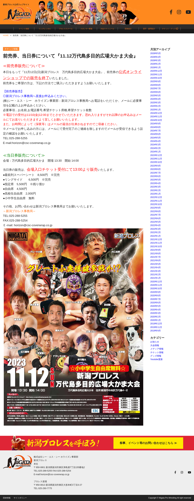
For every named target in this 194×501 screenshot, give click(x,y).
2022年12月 (156, 197)
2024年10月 (156, 120)
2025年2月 (155, 106)
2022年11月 (156, 201)
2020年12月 (156, 281)
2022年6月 (155, 218)
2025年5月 (155, 95)
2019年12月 (156, 323)
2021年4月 (155, 267)
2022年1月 (155, 236)
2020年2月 (155, 316)
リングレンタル (45, 29)
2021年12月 (156, 239)
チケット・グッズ (170, 29)
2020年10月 (156, 288)
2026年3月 (155, 60)
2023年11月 (156, 158)
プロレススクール (66, 29)
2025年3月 (155, 102)
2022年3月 (155, 229)
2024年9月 (155, 123)
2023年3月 (155, 186)
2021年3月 (155, 271)
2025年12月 (156, 71)
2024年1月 (155, 151)
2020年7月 (155, 299)
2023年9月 (155, 165)
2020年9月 (155, 292)
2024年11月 (156, 116)
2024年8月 (155, 127)
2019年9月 (155, 330)
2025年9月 (155, 81)
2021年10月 (156, 246)
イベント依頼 (24, 29)
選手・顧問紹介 (149, 29)
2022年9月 (155, 207)
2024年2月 (155, 148)
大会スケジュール (107, 29)
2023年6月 (155, 176)
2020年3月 (155, 313)
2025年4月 (155, 99)
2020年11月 (156, 285)
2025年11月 (156, 74)
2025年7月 (155, 88)
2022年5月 (155, 222)
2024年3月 (155, 144)
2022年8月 (155, 211)
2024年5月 (155, 137)
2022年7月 (155, 215)
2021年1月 (155, 278)
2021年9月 (155, 250)
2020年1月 (155, 320)
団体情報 (6, 498)
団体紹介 (128, 29)
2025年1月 (155, 109)
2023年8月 (155, 169)
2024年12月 (156, 113)
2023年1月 (155, 193)
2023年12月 (156, 155)
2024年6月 (155, 134)
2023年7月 (155, 172)
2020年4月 (155, 309)
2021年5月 (155, 264)
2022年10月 (156, 204)
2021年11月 (156, 243)
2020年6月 (155, 302)
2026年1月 (155, 67)
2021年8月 (155, 253)
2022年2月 (155, 232)
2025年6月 (155, 92)
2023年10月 (156, 162)
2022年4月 (155, 225)
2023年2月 (155, 190)
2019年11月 (156, 327)
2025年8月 (155, 85)
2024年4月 (155, 141)
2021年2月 (155, 274)
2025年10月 (156, 78)
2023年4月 (155, 183)
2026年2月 (155, 64)
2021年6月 (155, 260)
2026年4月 (155, 57)
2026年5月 (155, 53)
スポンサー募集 (86, 29)
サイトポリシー (20, 498)
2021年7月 (155, 257)
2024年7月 (155, 130)
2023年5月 (155, 179)
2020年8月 (155, 295)
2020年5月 (155, 306)
